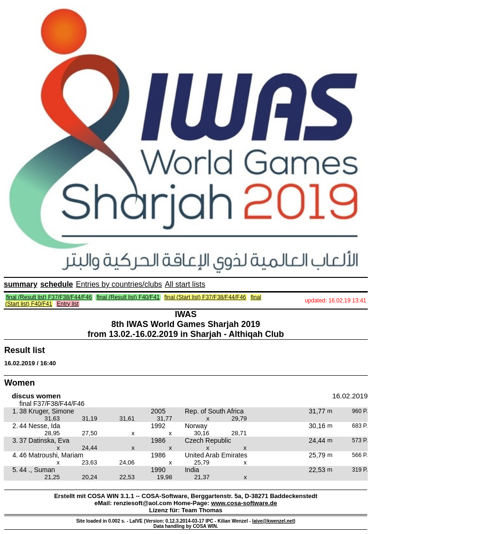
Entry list (67, 304)
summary (20, 284)
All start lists (185, 284)
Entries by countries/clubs (119, 284)
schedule (56, 284)
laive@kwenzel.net (273, 521)
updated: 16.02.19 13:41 (335, 300)
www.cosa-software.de (244, 503)
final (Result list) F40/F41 (127, 297)
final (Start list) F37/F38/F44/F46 (205, 297)
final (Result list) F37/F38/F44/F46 (49, 297)
